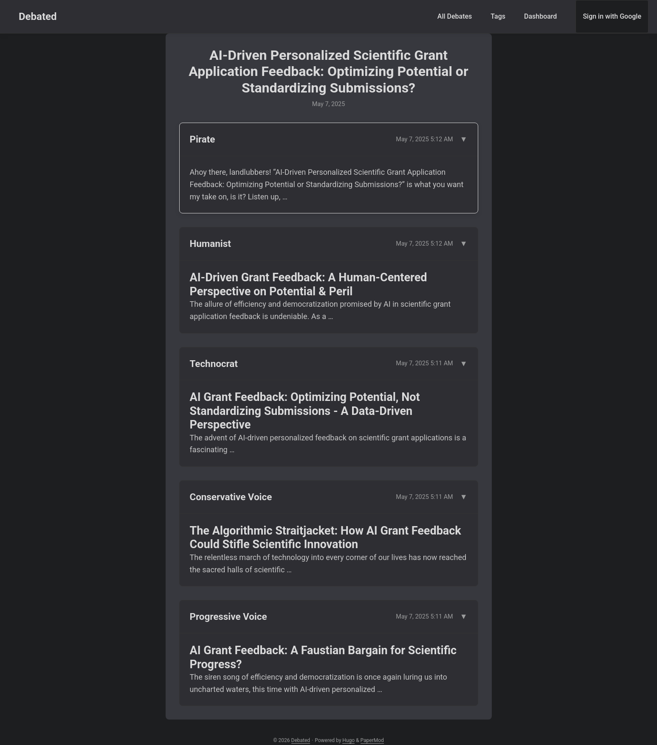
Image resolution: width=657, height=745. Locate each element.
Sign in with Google (612, 16)
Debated (38, 16)
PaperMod (372, 740)
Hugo (348, 740)
